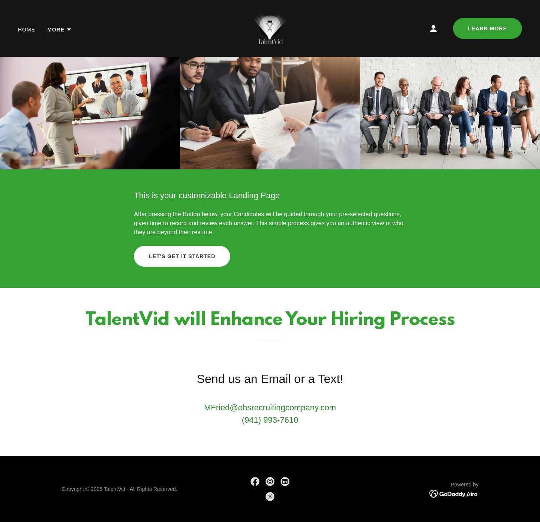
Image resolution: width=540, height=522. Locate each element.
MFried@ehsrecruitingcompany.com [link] (270, 407)
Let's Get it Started (182, 256)
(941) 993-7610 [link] (270, 420)
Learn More (487, 28)
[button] (59, 29)
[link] (270, 28)
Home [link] (26, 30)
